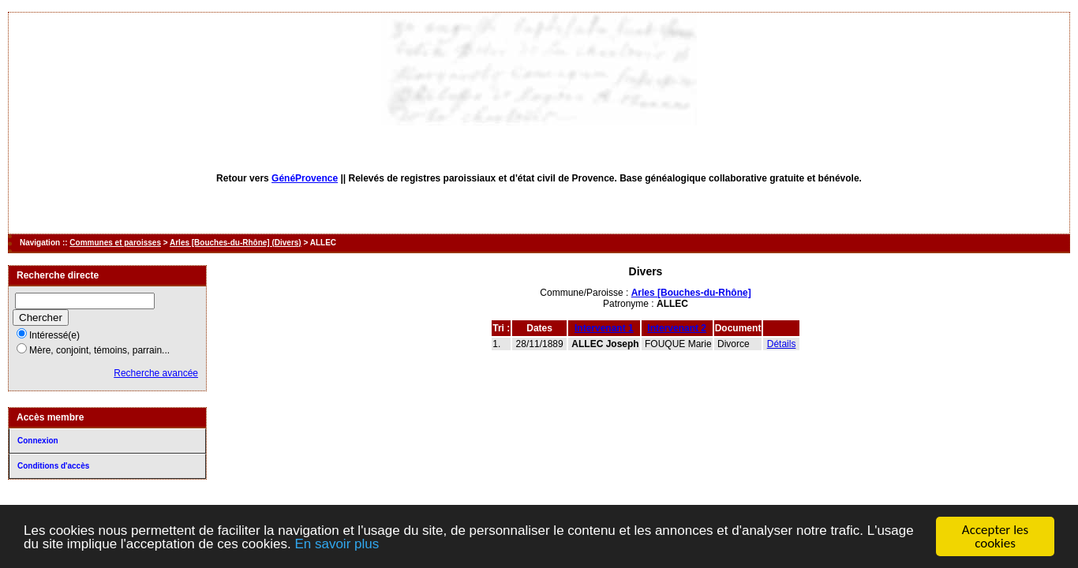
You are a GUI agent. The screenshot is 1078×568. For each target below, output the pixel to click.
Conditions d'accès (53, 466)
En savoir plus (336, 543)
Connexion (37, 440)
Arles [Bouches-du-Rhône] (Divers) (235, 242)
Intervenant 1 (604, 328)
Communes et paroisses (115, 242)
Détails (781, 343)
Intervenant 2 (676, 328)
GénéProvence (304, 178)
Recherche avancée (156, 373)
